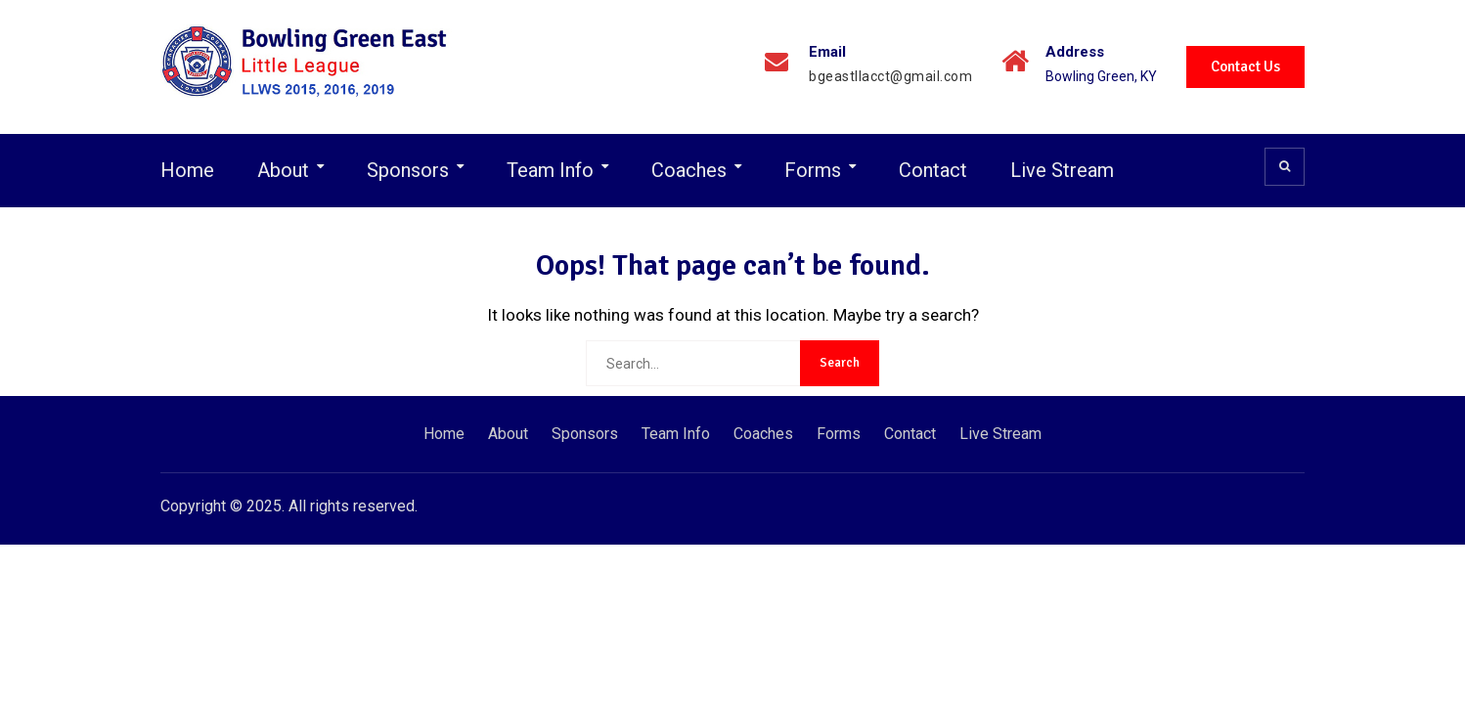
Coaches (689, 170)
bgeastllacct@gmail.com (890, 76)
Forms (812, 170)
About (283, 170)
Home (187, 170)
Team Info (550, 170)
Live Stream (1062, 170)
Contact (933, 170)
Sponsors (408, 170)
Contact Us (1245, 66)
